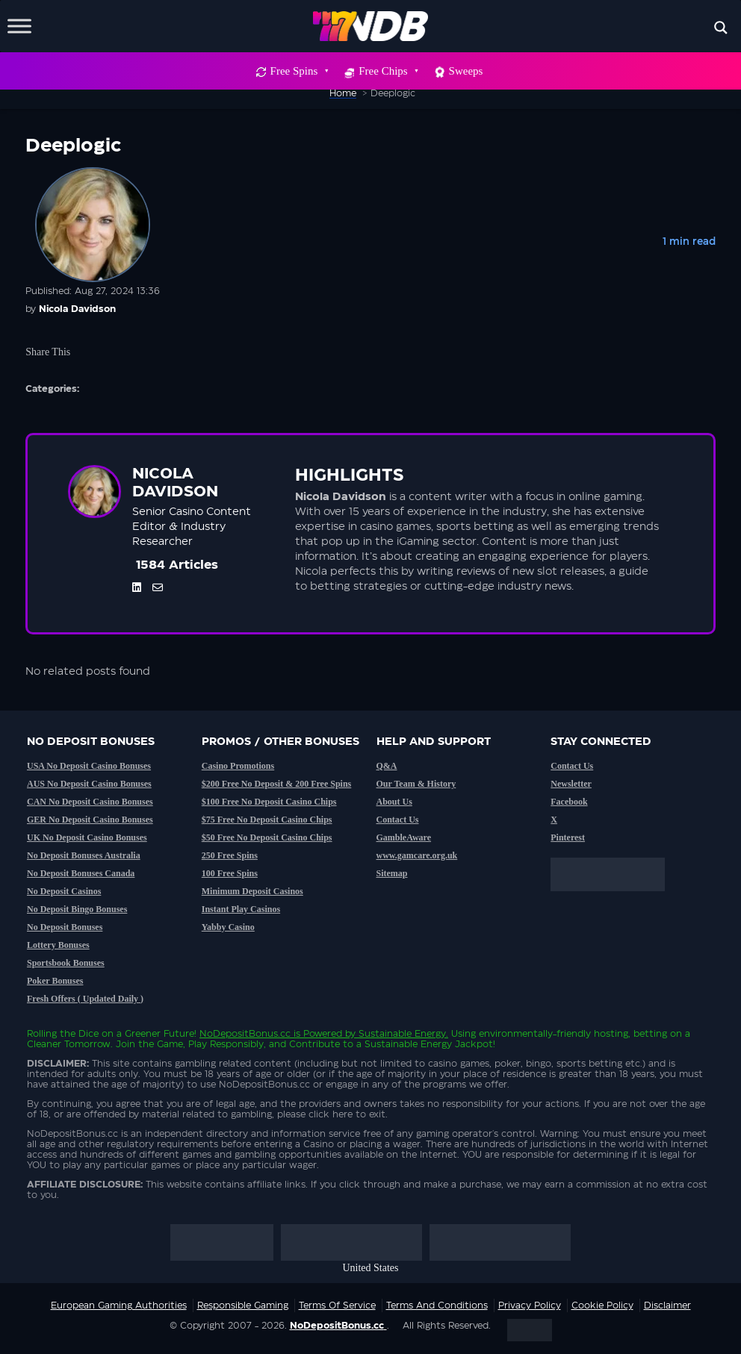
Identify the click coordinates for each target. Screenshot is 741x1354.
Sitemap (392, 873)
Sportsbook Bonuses (66, 963)
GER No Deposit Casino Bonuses (90, 819)
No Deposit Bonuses (64, 927)
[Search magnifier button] (721, 27)
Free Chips (388, 71)
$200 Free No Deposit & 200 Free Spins (277, 784)
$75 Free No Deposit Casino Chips (267, 819)
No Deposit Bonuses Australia (83, 855)
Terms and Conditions (437, 1305)
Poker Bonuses (55, 981)
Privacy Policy (529, 1305)
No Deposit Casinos (64, 891)
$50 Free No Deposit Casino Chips (267, 837)
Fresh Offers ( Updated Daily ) (85, 998)
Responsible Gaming (242, 1305)
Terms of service (337, 1305)
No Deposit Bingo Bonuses (77, 909)
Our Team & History (416, 784)
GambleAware (404, 837)
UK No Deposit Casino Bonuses (87, 837)
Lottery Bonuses (58, 945)
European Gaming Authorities (119, 1305)
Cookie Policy (602, 1305)
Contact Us (397, 819)
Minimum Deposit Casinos (252, 891)
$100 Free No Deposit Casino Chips (269, 801)
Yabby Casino (228, 927)
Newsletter (571, 784)
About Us (394, 801)
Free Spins (299, 71)
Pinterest (568, 837)
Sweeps (466, 71)
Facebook (569, 801)
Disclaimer (667, 1305)
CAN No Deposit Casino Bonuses (90, 801)
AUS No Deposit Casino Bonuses (89, 784)
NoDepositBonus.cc (245, 1033)
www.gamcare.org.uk (417, 855)
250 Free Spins (230, 855)
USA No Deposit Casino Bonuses (89, 766)
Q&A (386, 766)
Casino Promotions (238, 766)
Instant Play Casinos (241, 909)
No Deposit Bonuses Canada (80, 873)
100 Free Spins (230, 873)
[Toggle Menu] (19, 26)
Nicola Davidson (77, 309)
